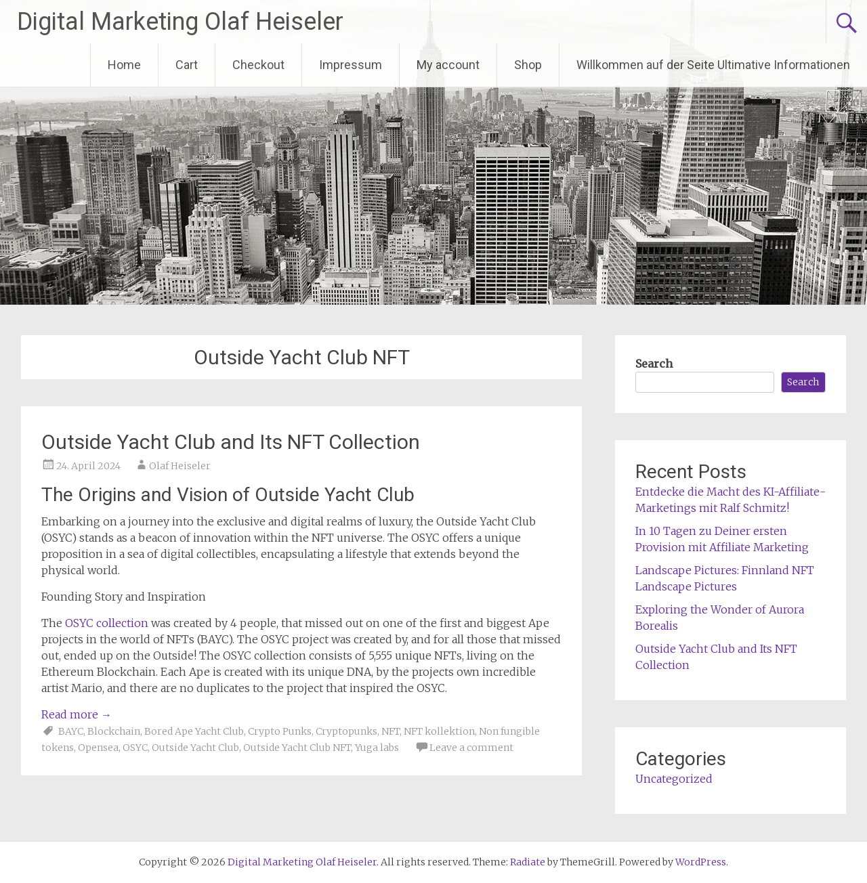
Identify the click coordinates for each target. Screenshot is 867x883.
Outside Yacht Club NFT (297, 747)
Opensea (98, 747)
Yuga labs (377, 747)
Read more (76, 714)
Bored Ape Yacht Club (194, 731)
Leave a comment (471, 747)
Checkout (258, 65)
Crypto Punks (280, 731)
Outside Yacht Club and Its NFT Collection (230, 442)
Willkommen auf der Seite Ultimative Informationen (713, 65)
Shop (528, 65)
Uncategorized (674, 778)
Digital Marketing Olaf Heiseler (180, 21)
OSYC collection (106, 623)
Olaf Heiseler (180, 466)
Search (654, 363)
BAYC (70, 731)
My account (448, 65)
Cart (186, 65)
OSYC (135, 747)
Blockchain (113, 731)
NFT (390, 731)
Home (124, 65)
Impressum (350, 65)
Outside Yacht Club (195, 747)
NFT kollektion (439, 731)
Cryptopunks (346, 731)
